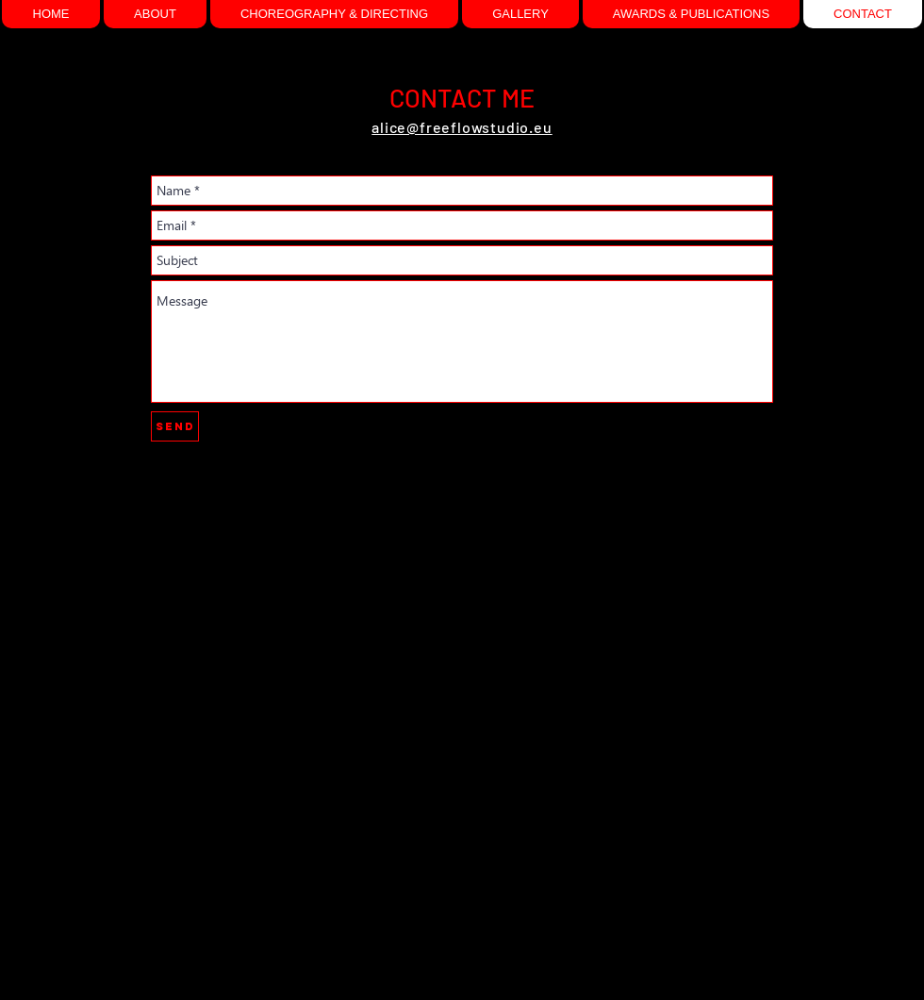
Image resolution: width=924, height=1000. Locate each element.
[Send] (175, 426)
